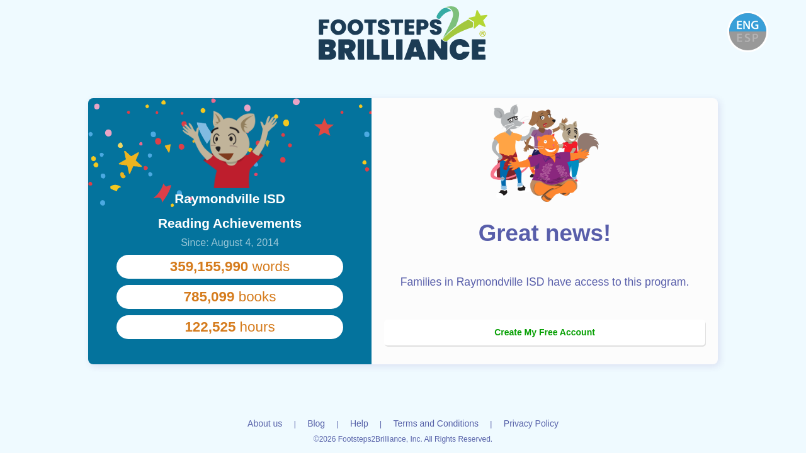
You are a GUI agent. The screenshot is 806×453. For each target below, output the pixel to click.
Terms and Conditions (436, 423)
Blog (316, 423)
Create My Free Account (544, 332)
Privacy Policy (531, 423)
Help (359, 423)
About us (264, 423)
